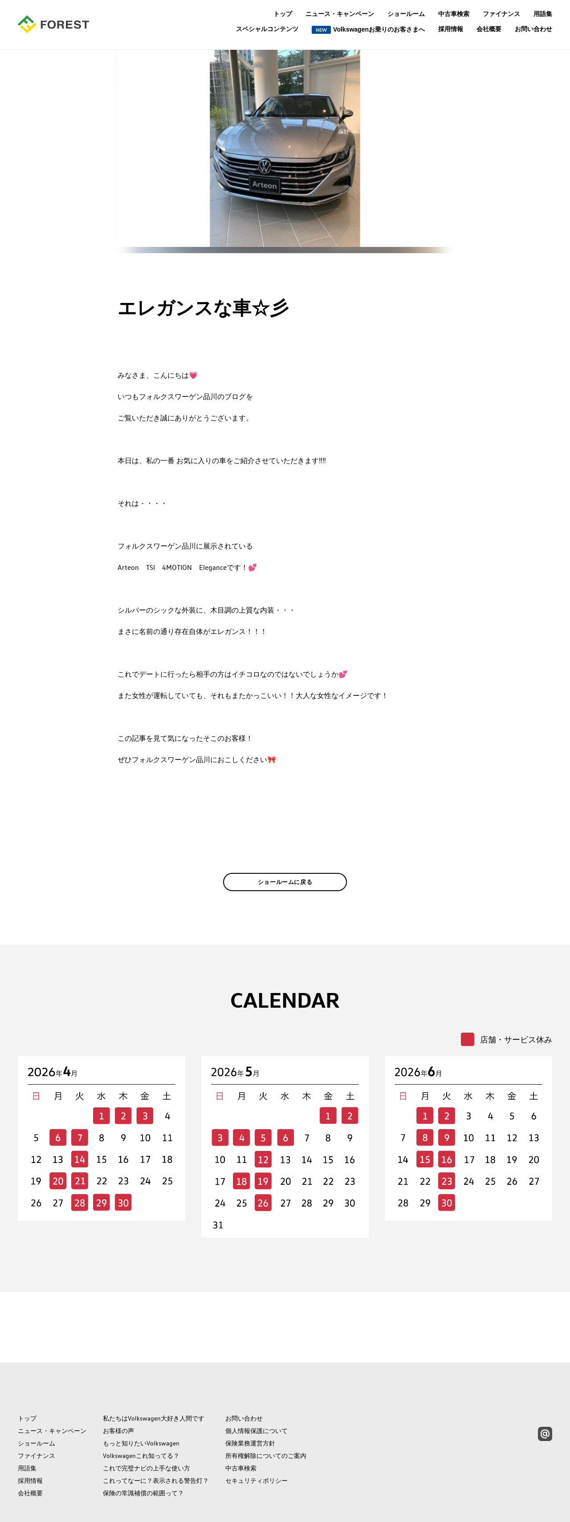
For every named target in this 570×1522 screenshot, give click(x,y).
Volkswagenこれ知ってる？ (141, 1416)
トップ (282, 14)
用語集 (542, 14)
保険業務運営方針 (250, 1403)
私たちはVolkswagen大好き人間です (153, 1378)
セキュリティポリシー (256, 1440)
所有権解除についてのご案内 (265, 1416)
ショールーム (406, 14)
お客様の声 (118, 1391)
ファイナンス (501, 14)
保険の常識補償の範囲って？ (143, 1453)
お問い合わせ (533, 29)
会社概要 (488, 29)
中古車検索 (453, 14)
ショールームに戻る (285, 895)
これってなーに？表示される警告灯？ (156, 1440)
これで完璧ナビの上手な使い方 (146, 1428)
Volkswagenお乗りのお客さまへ (368, 30)
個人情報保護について (256, 1391)
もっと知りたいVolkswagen (141, 1403)
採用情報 (450, 29)
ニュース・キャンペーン (339, 14)
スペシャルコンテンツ (267, 29)
